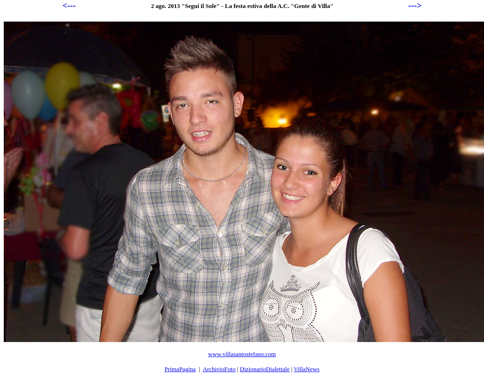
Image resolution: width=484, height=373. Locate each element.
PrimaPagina (180, 369)
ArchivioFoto (219, 369)
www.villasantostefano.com (242, 354)
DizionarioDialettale (264, 369)
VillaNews (306, 369)
